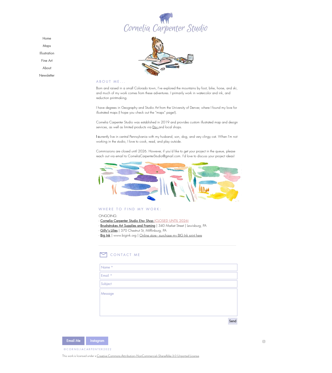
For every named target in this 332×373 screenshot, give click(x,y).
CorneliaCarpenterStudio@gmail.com (154, 156)
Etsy (155, 127)
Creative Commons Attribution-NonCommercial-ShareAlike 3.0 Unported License (148, 356)
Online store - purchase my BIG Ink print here (171, 235)
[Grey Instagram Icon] (264, 341)
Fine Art (47, 60)
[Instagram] (97, 341)
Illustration (47, 53)
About (47, 68)
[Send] (232, 321)
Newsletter (46, 75)
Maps (47, 46)
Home (47, 38)
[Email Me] (73, 341)
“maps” (160, 112)
